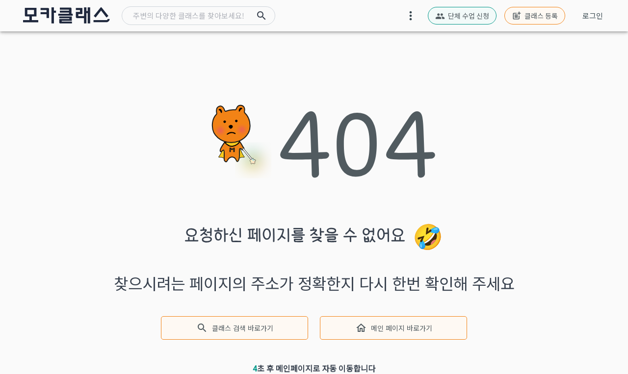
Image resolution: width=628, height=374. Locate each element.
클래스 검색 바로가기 (234, 328)
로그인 (592, 15)
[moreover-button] (410, 15)
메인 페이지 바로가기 (393, 328)
